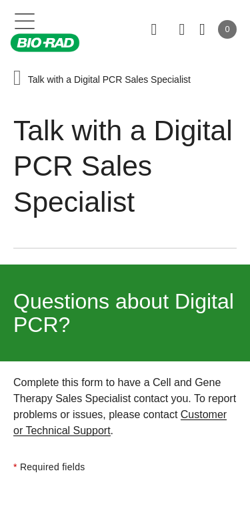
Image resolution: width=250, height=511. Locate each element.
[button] (17, 79)
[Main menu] (25, 20)
